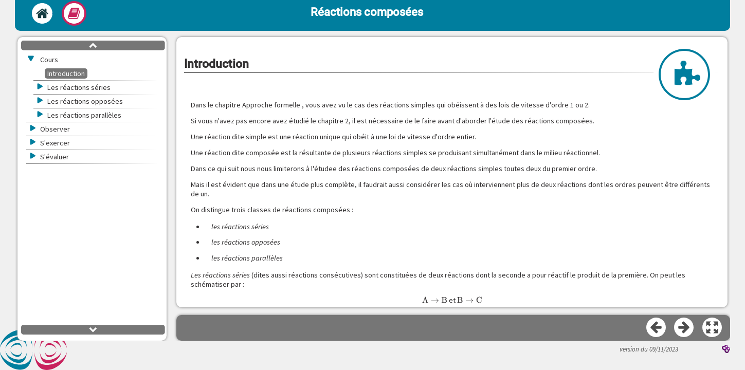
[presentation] (434, 300)
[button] (712, 328)
